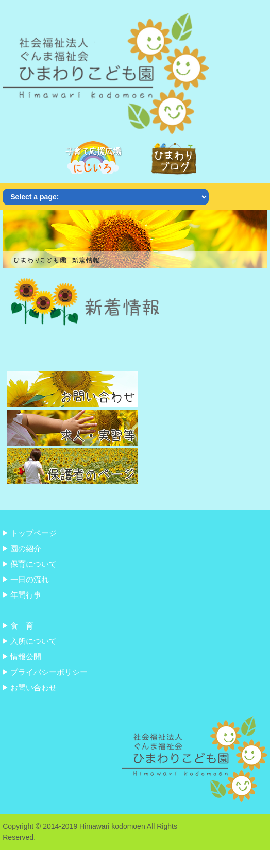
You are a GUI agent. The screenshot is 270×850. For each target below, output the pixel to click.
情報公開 (25, 656)
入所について (33, 641)
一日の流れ (29, 579)
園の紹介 (25, 548)
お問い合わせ (33, 687)
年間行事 (25, 594)
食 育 (21, 625)
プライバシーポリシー (49, 672)
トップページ (33, 533)
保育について (33, 563)
